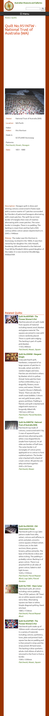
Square (38, 349)
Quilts (14, 17)
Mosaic (18, 145)
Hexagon (25, 145)
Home (7, 17)
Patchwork (10, 145)
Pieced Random (34, 414)
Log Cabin (28, 578)
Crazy (21, 417)
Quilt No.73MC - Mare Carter (30, 586)
